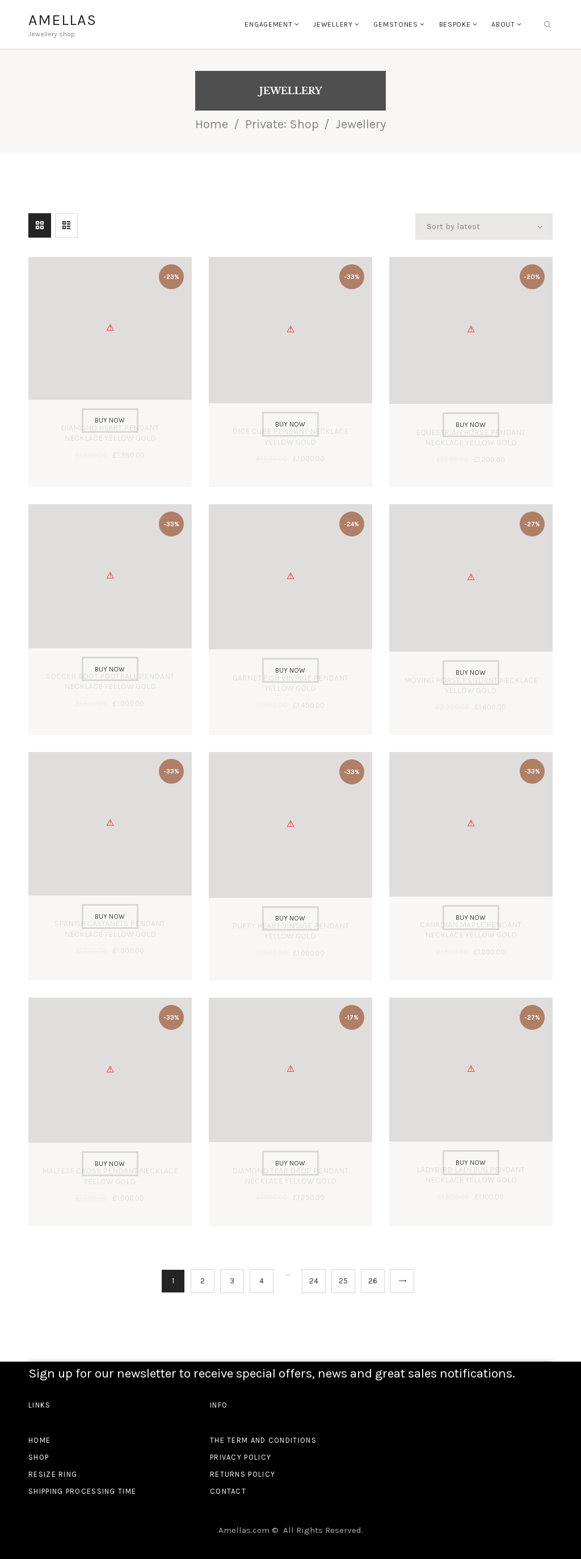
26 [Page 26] (372, 1281)
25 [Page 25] (343, 1281)
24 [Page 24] (313, 1281)
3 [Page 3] (232, 1281)
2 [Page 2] (202, 1281)
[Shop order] (484, 226)
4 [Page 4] (261, 1281)
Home (211, 124)
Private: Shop (282, 124)
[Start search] (547, 24)
